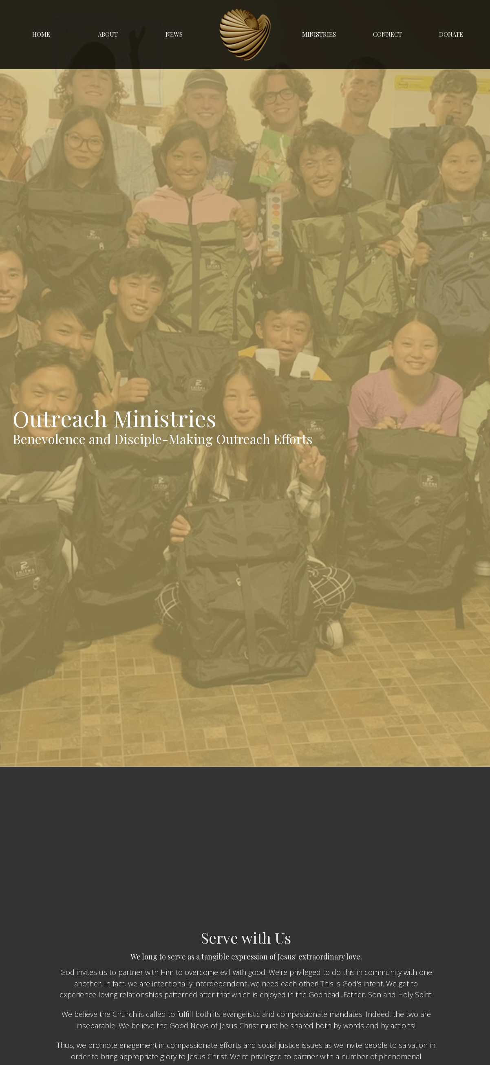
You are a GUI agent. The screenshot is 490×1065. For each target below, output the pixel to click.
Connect (387, 34)
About (108, 34)
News (174, 34)
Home (41, 34)
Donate (451, 34)
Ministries (319, 34)
